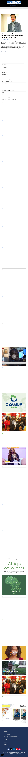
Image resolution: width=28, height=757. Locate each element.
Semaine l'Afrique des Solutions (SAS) (9, 99)
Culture (3, 76)
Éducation (4, 88)
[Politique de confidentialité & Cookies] (11, 736)
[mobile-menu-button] (21, 8)
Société (3, 72)
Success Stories (5, 97)
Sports (3, 92)
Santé (3, 69)
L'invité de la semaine (6, 81)
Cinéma (3, 94)
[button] (2, 755)
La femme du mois (5, 79)
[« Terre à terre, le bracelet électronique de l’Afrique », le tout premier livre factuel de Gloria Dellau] (14, 23)
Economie (4, 83)
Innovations (4, 74)
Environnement (5, 85)
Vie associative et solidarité (7, 90)
